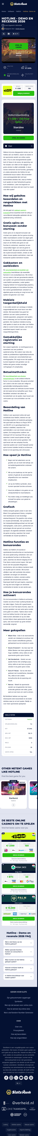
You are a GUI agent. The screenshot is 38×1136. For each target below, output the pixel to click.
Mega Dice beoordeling (19, 890)
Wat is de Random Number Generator (18, 1012)
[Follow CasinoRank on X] (16, 1078)
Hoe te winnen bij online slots (18, 1009)
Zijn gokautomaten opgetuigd (18, 998)
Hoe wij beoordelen (18, 1034)
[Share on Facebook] (9, 33)
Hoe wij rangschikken (18, 1038)
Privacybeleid (18, 1030)
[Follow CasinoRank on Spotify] (26, 1078)
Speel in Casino (18, 46)
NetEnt (29, 719)
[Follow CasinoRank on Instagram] (11, 1078)
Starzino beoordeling (18, 858)
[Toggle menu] (3, 4)
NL (19, 1083)
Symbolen (18, 1001)
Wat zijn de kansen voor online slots (19, 1005)
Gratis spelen (18, 54)
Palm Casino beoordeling (18, 922)
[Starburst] (13, 794)
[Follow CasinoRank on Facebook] (6, 1078)
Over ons (18, 1027)
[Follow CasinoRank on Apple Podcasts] (31, 1078)
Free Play (22, 782)
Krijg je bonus (24, 93)
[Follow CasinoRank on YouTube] (21, 1078)
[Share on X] (4, 33)
